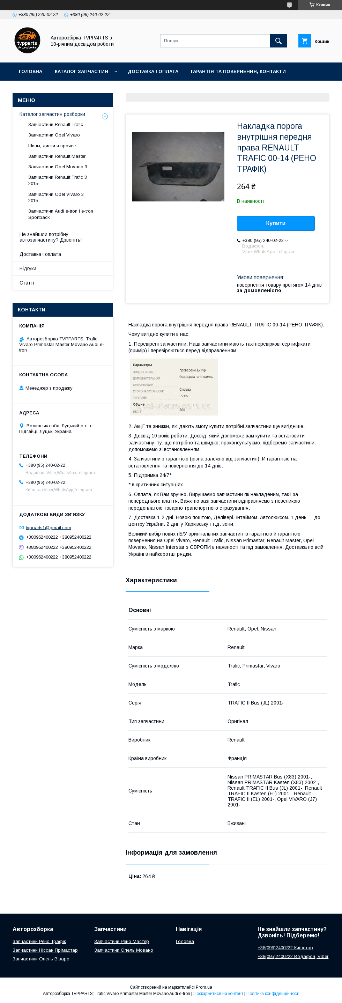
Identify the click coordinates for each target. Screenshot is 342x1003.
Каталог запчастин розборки (52, 114)
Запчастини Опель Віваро (41, 958)
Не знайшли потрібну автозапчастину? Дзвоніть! (51, 237)
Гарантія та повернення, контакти (238, 71)
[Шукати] (278, 40)
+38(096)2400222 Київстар (285, 947)
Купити (276, 223)
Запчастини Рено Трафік (39, 941)
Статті (27, 283)
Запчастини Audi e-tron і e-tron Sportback (60, 214)
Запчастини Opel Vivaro (54, 135)
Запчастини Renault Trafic (55, 124)
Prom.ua (204, 987)
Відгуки (28, 268)
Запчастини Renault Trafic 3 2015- (57, 180)
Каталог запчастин (81, 71)
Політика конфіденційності (272, 993)
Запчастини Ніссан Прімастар (45, 950)
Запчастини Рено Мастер (121, 941)
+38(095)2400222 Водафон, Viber (293, 956)
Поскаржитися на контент (218, 993)
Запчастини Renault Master (57, 156)
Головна (30, 71)
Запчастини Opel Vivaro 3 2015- (56, 197)
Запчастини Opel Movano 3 (57, 166)
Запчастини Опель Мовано (123, 950)
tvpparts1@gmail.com (48, 527)
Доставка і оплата (153, 71)
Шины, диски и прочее (52, 145)
